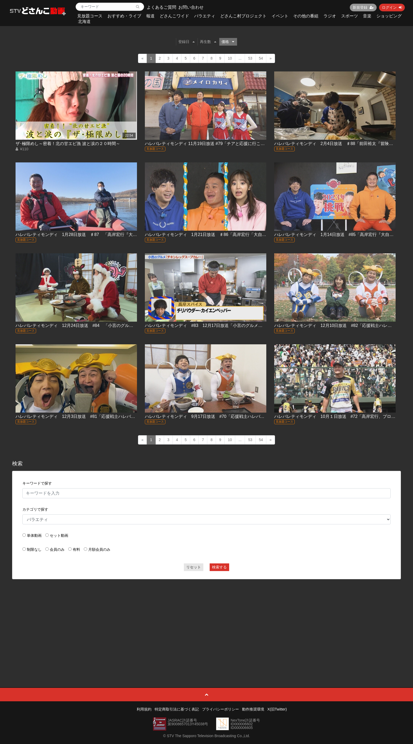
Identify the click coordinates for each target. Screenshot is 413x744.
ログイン (392, 7)
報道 (150, 16)
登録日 (186, 42)
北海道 (84, 21)
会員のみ (57, 549)
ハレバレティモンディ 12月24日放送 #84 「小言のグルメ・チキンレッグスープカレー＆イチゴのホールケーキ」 (127, 325)
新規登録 (363, 7)
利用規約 (144, 709)
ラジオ (329, 16)
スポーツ (349, 16)
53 (250, 58)
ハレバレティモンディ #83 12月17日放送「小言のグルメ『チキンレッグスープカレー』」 (233, 325)
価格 (228, 42)
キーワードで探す (37, 483)
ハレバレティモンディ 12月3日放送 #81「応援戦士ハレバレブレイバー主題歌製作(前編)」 (104, 416)
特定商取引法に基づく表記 (177, 709)
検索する (219, 567)
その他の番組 (305, 16)
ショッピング (389, 16)
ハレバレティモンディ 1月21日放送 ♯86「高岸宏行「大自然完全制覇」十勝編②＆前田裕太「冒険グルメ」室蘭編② (258, 234)
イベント (280, 16)
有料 (76, 549)
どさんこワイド (174, 16)
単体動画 (34, 535)
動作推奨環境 (253, 709)
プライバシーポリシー (220, 709)
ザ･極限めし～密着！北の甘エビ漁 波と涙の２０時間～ (68, 143)
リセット (193, 567)
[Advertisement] (206, 621)
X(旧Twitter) (277, 709)
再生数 (208, 42)
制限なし (34, 549)
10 (230, 58)
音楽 (367, 16)
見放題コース (89, 16)
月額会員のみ (99, 549)
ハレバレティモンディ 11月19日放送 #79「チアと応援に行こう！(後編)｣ (213, 143)
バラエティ (204, 16)
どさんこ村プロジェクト (243, 16)
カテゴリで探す (35, 509)
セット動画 (59, 535)
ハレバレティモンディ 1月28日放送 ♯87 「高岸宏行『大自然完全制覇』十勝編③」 (99, 234)
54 (261, 58)
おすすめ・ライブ (124, 16)
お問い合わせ (191, 7)
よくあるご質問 (161, 7)
